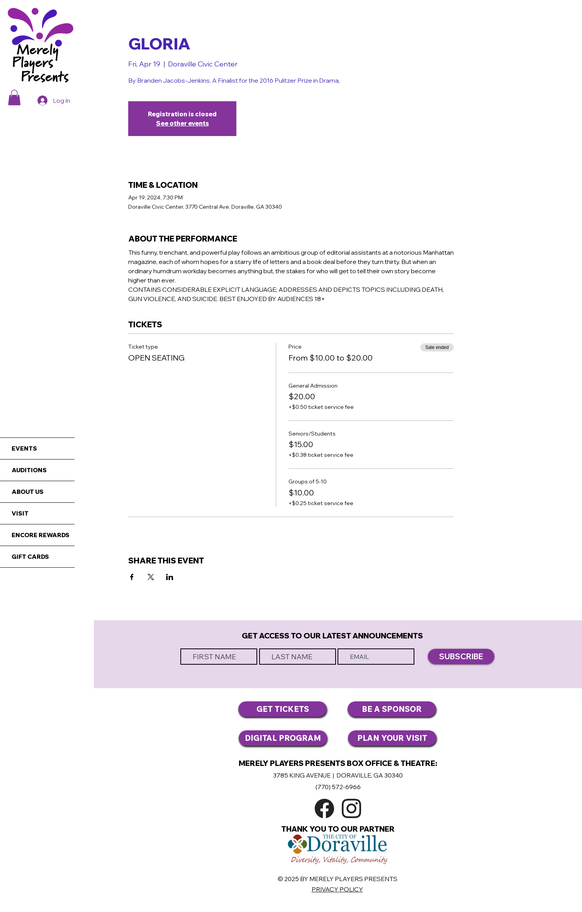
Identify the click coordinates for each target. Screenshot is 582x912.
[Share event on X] (150, 577)
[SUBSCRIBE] (461, 656)
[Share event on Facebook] (132, 577)
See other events (182, 123)
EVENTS (24, 448)
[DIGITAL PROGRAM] (283, 738)
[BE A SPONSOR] (392, 709)
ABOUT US (28, 491)
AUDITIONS (29, 470)
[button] (14, 97)
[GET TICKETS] (282, 709)
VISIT (20, 513)
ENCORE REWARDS (41, 535)
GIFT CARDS (30, 556)
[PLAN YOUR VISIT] (392, 738)
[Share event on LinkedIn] (169, 577)
